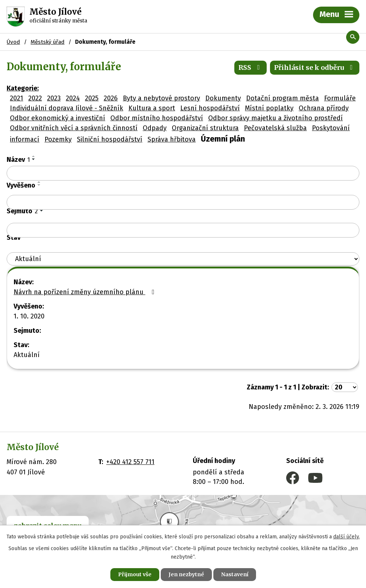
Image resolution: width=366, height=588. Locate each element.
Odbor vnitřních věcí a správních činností (74, 128)
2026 (111, 98)
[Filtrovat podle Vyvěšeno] (183, 202)
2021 (16, 98)
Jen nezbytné (186, 574)
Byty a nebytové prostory (161, 98)
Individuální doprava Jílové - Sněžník (66, 108)
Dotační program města (282, 98)
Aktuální (27, 355)
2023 (54, 98)
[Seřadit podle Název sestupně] (34, 159)
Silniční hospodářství (109, 139)
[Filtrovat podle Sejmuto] (183, 230)
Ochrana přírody (324, 108)
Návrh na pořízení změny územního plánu (85, 292)
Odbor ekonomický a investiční (57, 118)
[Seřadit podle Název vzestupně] (34, 156)
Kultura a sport (151, 108)
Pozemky (58, 139)
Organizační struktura (205, 128)
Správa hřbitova (172, 139)
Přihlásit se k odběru (315, 67)
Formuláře (340, 98)
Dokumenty (223, 98)
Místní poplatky (269, 108)
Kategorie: (23, 88)
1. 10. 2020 (29, 316)
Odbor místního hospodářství (156, 118)
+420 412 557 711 (130, 462)
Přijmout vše (135, 574)
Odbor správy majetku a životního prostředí (275, 118)
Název (18, 160)
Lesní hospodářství (210, 108)
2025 (92, 98)
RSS (250, 67)
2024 (73, 98)
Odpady (155, 128)
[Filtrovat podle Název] (183, 173)
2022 (35, 98)
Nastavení (234, 574)
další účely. (346, 537)
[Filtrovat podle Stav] (183, 259)
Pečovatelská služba (275, 128)
